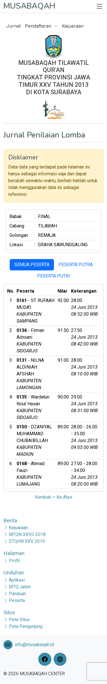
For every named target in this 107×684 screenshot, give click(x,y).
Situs (9, 612)
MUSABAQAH (29, 6)
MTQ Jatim (20, 586)
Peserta (17, 600)
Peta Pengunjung (26, 626)
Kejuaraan (73, 26)
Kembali (43, 497)
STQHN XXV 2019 (27, 541)
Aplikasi (17, 580)
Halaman (14, 553)
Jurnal (13, 26)
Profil (14, 560)
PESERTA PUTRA (75, 264)
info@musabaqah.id (34, 644)
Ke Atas (64, 497)
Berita (10, 520)
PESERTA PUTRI (53, 276)
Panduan (17, 593)
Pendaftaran (41, 26)
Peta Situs (19, 619)
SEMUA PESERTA (31, 264)
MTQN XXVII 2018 (27, 534)
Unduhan (13, 573)
